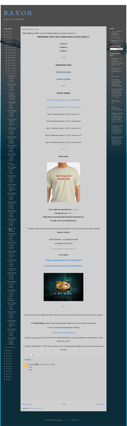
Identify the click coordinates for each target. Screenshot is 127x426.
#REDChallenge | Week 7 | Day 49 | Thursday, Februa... (12, 179)
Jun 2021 (10, 63)
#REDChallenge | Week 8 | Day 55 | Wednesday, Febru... (12, 122)
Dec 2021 (10, 47)
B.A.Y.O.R (18, 13)
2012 (7, 372)
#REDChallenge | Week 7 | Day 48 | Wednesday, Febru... (12, 188)
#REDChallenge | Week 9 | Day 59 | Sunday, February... (12, 79)
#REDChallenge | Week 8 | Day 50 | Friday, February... (12, 170)
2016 (7, 361)
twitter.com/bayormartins (73, 260)
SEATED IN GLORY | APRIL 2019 (116, 102)
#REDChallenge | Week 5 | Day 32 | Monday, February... (12, 341)
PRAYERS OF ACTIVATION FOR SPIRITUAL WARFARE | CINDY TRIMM (117, 83)
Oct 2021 (10, 52)
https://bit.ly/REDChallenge (66, 332)
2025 (7, 34)
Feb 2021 (10, 73)
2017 (7, 358)
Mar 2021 (10, 71)
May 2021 (11, 65)
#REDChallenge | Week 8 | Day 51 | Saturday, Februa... (12, 157)
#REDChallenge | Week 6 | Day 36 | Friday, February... (12, 306)
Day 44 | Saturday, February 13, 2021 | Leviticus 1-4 (63, 107)
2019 (7, 353)
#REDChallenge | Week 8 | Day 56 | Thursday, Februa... (12, 114)
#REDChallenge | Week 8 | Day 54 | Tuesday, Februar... (12, 131)
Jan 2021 (10, 347)
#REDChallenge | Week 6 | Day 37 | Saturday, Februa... (12, 293)
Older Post (100, 404)
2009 (7, 379)
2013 (7, 369)
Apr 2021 (10, 68)
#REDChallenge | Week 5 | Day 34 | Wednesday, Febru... (12, 324)
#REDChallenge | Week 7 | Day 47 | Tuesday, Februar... (12, 196)
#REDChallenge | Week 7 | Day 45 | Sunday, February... (12, 214)
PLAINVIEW (66, 420)
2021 (7, 45)
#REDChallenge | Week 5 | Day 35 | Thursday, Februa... (12, 315)
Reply (30, 370)
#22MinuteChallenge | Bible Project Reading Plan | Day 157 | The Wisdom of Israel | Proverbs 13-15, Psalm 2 (117, 130)
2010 (7, 377)
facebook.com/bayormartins (54, 266)
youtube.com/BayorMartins (73, 266)
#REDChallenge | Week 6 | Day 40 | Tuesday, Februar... (12, 263)
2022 (7, 42)
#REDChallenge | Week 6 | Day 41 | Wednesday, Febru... (12, 254)
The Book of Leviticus (63, 72)
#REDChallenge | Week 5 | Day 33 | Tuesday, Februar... (12, 332)
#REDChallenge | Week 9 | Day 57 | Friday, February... (12, 105)
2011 (7, 374)
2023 (7, 40)
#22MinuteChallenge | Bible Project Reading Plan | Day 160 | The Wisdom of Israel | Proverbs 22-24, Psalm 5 (117, 141)
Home (64, 404)
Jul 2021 (10, 60)
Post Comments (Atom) (36, 408)
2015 (7, 364)
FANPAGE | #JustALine (11, 299)
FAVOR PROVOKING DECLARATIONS (117, 108)
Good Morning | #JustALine (11, 269)
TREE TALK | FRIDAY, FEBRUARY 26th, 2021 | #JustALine (11, 96)
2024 (7, 37)
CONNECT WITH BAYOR (116, 37)
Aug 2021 (10, 58)
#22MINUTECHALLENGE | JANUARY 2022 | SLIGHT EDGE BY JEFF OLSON (117, 62)
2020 (7, 351)
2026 (7, 32)
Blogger (80, 420)
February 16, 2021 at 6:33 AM (46, 364)
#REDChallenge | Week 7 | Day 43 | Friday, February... (12, 237)
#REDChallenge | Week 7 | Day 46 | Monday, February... (12, 205)
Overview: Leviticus (63, 79)
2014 (7, 366)
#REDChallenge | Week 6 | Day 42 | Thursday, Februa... (12, 246)
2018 (7, 356)
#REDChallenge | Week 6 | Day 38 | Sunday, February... (12, 285)
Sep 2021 (10, 55)
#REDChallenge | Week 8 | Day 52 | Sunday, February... (12, 149)
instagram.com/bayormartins (54, 260)
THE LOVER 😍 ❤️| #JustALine (11, 229)
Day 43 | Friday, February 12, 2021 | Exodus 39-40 (63, 100)
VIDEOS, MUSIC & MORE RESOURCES (117, 33)
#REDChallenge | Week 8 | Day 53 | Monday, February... (12, 140)
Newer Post (27, 404)
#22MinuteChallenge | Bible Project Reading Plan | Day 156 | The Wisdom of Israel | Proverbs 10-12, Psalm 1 (117, 93)
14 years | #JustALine (11, 163)
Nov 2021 (11, 50)
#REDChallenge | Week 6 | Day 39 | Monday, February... (12, 276)
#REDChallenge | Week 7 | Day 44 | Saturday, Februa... (12, 222)
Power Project (115, 76)
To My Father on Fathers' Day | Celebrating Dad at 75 (117, 70)
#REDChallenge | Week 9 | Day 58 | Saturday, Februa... (12, 87)
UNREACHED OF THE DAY (117, 41)
